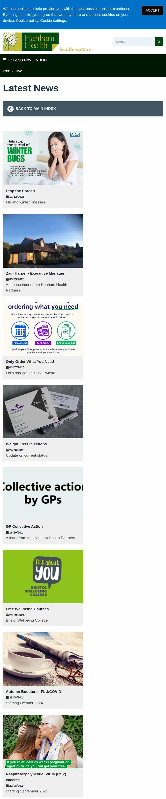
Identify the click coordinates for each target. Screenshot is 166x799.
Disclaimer (91, 770)
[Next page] (68, 643)
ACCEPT (152, 10)
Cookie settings (53, 20)
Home (6, 71)
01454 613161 (15, 708)
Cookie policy (27, 20)
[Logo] (48, 41)
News (19, 71)
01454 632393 (56, 709)
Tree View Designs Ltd (23, 784)
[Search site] (159, 41)
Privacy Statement (65, 770)
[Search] (134, 41)
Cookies (131, 770)
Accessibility (111, 770)
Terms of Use (38, 770)
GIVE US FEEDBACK (145, 718)
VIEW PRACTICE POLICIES (103, 729)
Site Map (147, 770)
